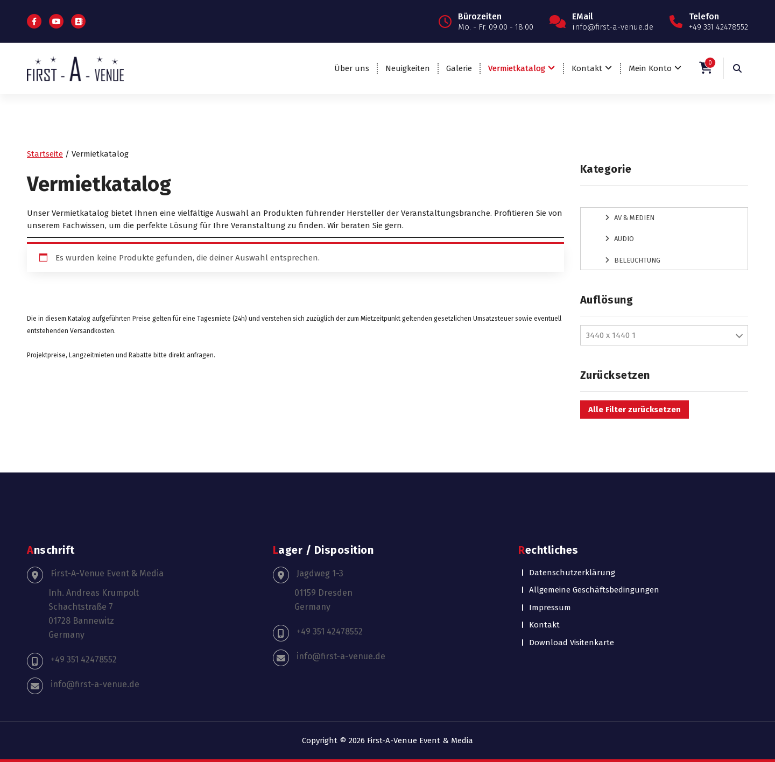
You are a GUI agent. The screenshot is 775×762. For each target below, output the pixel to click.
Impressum (550, 607)
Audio (624, 239)
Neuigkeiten (407, 68)
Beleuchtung (637, 260)
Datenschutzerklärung (572, 572)
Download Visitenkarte (571, 642)
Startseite (45, 154)
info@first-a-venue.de (95, 684)
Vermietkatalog (516, 68)
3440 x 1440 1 (611, 335)
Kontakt (587, 68)
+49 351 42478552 (84, 659)
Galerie (459, 68)
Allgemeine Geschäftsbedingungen (594, 590)
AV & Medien (634, 218)
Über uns (351, 68)
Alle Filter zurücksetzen (634, 409)
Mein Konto (650, 68)
